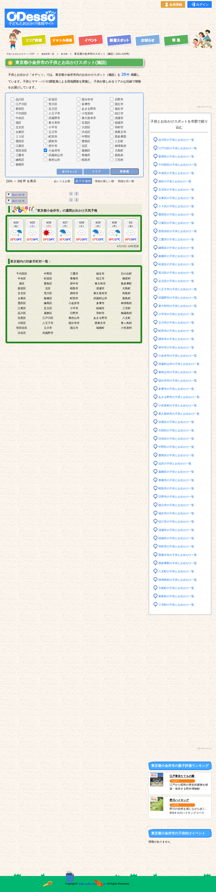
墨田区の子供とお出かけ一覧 (177, 214)
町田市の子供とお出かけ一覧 (177, 330)
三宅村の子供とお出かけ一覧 (177, 604)
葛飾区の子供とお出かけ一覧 (177, 471)
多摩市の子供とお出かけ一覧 (177, 388)
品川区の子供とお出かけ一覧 (177, 139)
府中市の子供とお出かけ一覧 (177, 347)
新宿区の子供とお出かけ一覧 (177, 156)
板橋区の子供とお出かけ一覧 (177, 256)
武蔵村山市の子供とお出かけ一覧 (180, 363)
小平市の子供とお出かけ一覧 (177, 314)
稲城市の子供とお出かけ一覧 (177, 538)
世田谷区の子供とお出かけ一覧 (179, 231)
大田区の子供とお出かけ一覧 (177, 430)
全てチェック (69, 171)
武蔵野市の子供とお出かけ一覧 (179, 297)
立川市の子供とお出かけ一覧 (177, 322)
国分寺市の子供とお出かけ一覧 (179, 380)
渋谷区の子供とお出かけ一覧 (177, 438)
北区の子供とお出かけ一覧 (176, 463)
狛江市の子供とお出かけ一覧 (177, 521)
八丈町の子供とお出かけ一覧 (177, 571)
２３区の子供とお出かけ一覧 (177, 206)
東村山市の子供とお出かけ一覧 (179, 372)
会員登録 (173, 5)
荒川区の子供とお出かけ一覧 (177, 272)
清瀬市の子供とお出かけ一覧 (177, 529)
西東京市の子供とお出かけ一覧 (179, 554)
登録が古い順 (130, 181)
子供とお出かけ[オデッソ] (90, 883)
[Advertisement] (136, 18)
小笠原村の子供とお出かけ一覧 (179, 405)
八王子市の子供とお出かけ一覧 (179, 289)
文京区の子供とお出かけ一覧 (177, 189)
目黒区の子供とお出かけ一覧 (177, 422)
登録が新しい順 (104, 181)
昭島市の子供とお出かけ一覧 (177, 488)
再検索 (124, 171)
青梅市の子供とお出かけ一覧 (177, 480)
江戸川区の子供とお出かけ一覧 (179, 148)
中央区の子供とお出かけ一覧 (177, 173)
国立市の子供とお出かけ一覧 (177, 504)
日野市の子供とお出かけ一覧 (177, 496)
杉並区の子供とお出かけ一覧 (177, 264)
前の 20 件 (16, 194)
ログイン (199, 5)
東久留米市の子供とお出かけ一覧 (180, 413)
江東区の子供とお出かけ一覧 (177, 222)
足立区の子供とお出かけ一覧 (177, 281)
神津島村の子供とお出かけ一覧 (179, 579)
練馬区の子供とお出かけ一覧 (177, 247)
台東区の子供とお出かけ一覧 (177, 197)
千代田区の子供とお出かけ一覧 (179, 164)
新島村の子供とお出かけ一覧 (177, 596)
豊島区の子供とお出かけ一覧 (177, 455)
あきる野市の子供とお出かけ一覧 (180, 397)
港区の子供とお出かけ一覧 (176, 181)
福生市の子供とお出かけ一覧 (177, 513)
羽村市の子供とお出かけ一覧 (177, 546)
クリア (96, 171)
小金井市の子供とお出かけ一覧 (179, 355)
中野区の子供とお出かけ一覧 (177, 446)
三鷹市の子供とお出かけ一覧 (177, 239)
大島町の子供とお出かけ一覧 (177, 588)
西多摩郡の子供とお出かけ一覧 (179, 563)
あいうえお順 (58, 181)
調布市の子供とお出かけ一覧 (177, 339)
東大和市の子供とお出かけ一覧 (179, 305)
